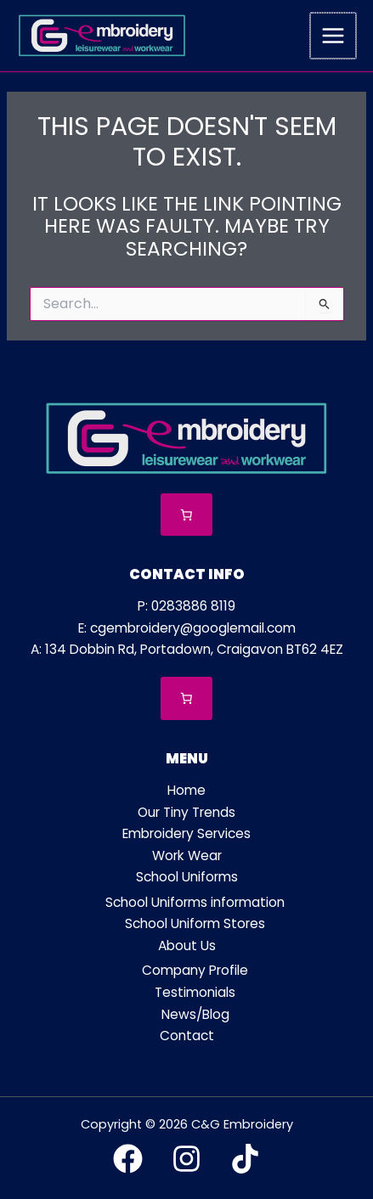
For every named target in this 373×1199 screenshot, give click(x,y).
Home (186, 790)
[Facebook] (128, 1159)
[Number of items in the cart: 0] (186, 515)
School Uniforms (187, 877)
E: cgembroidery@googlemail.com (187, 628)
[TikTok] (245, 1159)
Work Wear (187, 855)
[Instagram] (186, 1159)
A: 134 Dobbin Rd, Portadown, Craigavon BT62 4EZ (187, 649)
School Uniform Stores (195, 923)
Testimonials (195, 992)
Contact (187, 1035)
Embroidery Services (186, 833)
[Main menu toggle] (334, 36)
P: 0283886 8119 (186, 606)
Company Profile (195, 970)
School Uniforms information (195, 902)
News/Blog (195, 1014)
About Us (187, 945)
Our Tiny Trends (186, 812)
